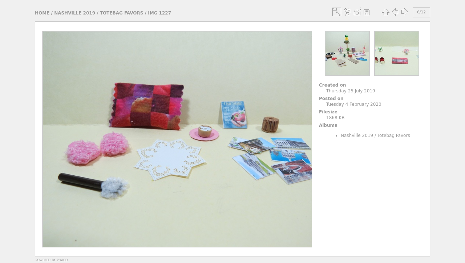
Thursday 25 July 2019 (350, 90)
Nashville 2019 (74, 13)
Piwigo (62, 259)
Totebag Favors (121, 13)
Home (42, 13)
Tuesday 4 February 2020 (353, 104)
